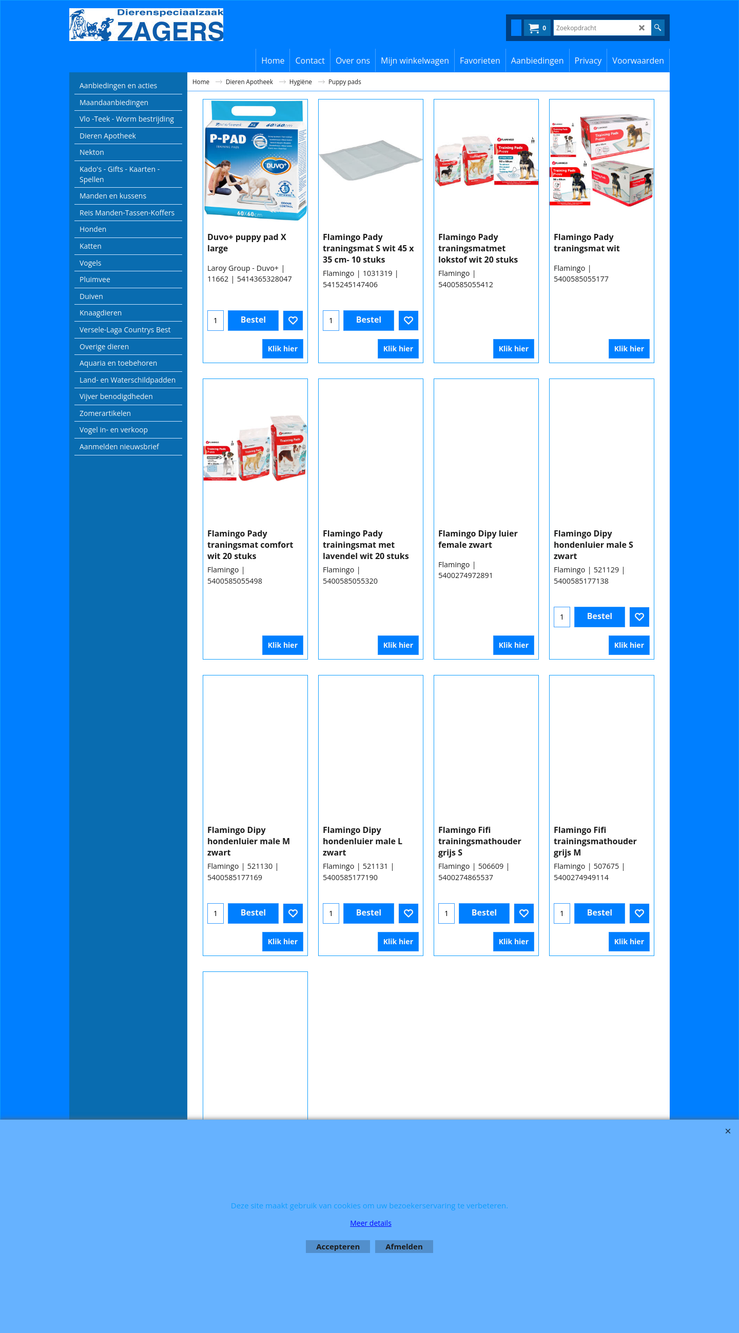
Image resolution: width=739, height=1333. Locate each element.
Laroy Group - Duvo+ (243, 279)
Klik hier (283, 354)
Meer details (371, 1223)
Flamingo (338, 290)
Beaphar (568, 1095)
